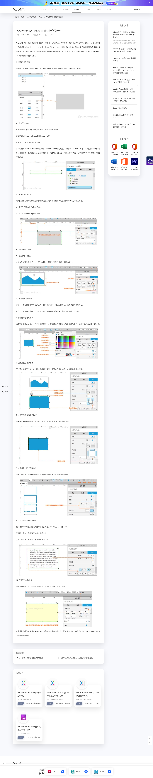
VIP (109, 9)
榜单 (98, 9)
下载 (20, 703)
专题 (87, 9)
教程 (76, 9)
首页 (43, 9)
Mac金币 (19, 10)
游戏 (65, 9)
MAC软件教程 (31, 17)
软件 (54, 9)
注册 (138, 9)
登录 (135, 9)
